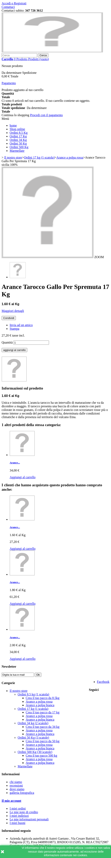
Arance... (15, 462)
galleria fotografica (22, 792)
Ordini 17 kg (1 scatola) (33, 708)
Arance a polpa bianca (40, 705)
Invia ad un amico (21, 325)
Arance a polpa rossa (39, 701)
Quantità (7, 342)
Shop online (17, 129)
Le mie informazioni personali (29, 819)
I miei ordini (18, 808)
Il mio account (11, 800)
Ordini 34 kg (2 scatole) (33, 723)
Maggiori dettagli (13, 311)
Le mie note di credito (24, 812)
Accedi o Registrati (14, 3)
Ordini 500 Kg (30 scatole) (35, 752)
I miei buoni (17, 823)
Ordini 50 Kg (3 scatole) (33, 737)
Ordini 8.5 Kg (18, 132)
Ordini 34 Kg (18, 140)
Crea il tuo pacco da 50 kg (42, 741)
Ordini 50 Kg (18, 143)
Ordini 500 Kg (19, 147)
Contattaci (8, 7)
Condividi (8, 318)
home (13, 125)
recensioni (16, 785)
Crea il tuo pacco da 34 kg (42, 726)
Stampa (14, 328)
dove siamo (17, 789)
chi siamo (16, 782)
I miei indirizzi (19, 815)
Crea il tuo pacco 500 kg (41, 755)
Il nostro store (18, 690)
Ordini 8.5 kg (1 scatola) (33, 694)
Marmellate (17, 150)
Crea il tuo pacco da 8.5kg (42, 698)
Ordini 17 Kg (18, 136)
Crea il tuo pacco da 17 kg (42, 712)
